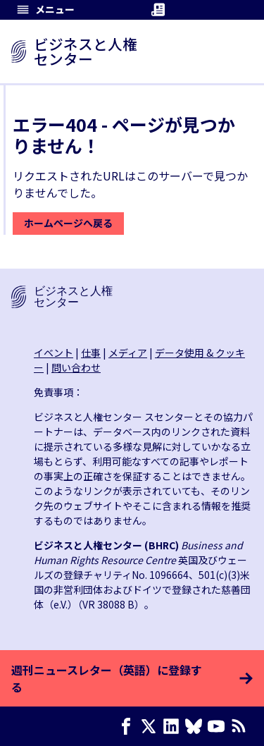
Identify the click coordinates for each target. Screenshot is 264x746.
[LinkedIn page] (174, 726)
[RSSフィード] (241, 726)
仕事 (91, 353)
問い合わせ (76, 367)
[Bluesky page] (196, 726)
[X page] (151, 726)
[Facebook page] (129, 726)
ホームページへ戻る (68, 223)
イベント (53, 353)
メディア (127, 353)
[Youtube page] (219, 726)
